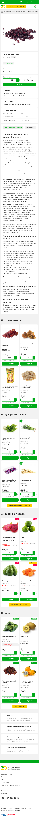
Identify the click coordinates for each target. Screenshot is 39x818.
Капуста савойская (9, 637)
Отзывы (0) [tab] (30, 127)
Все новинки (19, 706)
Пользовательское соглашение (11, 788)
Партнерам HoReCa (7, 777)
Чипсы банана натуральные (25, 386)
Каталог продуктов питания (15, 12)
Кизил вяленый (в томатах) (8, 344)
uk (17, 2)
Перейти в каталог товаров (19, 505)
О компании (5, 782)
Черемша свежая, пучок (8, 438)
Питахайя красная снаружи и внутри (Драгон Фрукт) (9, 538)
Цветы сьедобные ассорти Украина (9, 481)
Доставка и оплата (7, 774)
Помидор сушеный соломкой (9, 681)
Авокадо (5, 581)
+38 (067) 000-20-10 (10, 798)
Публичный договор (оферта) (10, 785)
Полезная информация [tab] (13, 127)
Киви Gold (24, 637)
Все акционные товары (19, 605)
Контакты (4, 793)
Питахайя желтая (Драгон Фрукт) (26, 681)
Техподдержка (6, 791)
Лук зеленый (25, 438)
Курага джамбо (26, 581)
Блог (2, 779)
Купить (19, 84)
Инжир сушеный (26, 344)
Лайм (22, 537)
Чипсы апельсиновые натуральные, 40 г (10, 386)
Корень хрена (25, 480)
